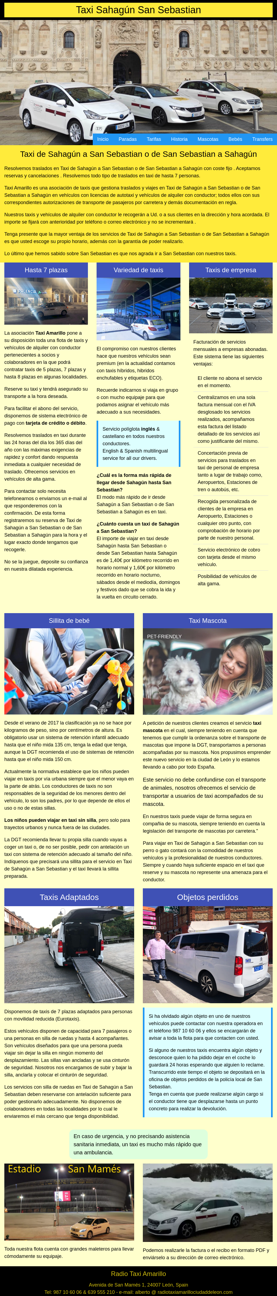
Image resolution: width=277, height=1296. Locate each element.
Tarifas (154, 139)
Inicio (102, 139)
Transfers (262, 139)
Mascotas (208, 139)
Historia (179, 139)
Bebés (235, 139)
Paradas (127, 139)
